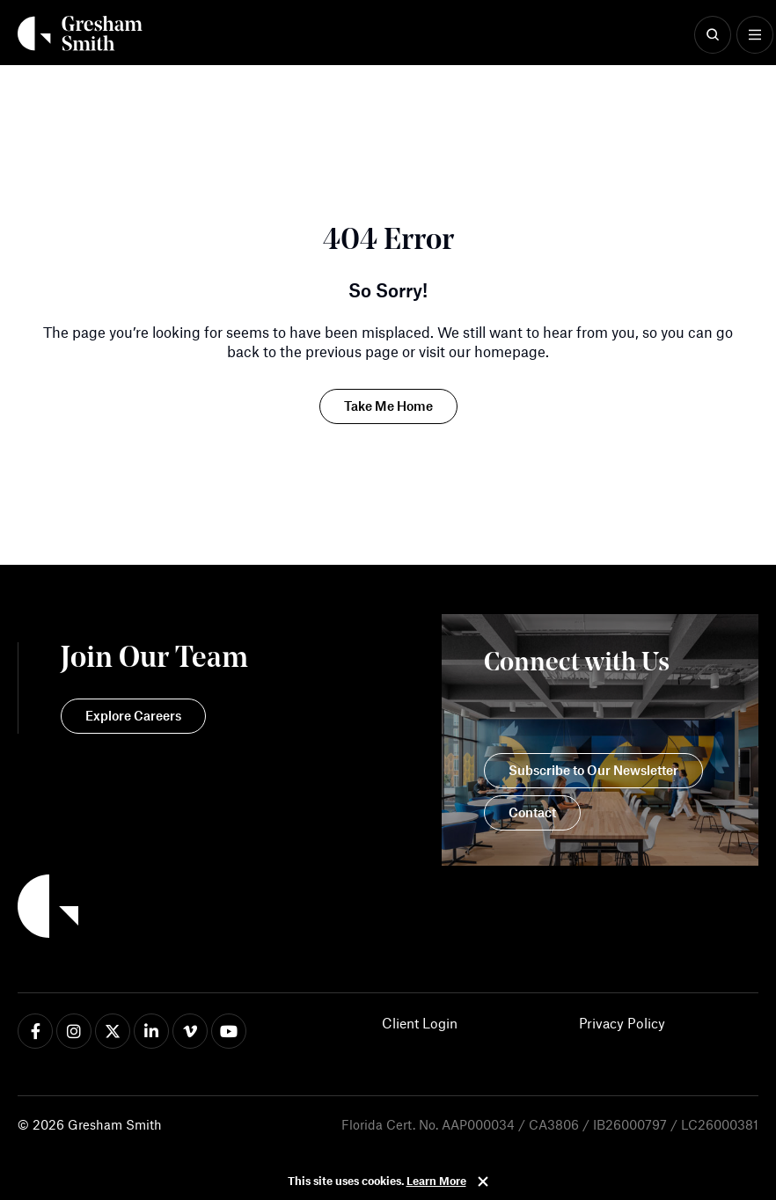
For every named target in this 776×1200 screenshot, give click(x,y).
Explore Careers (133, 715)
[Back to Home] (133, 908)
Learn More (436, 1181)
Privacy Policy (622, 1022)
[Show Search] (713, 35)
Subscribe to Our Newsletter (593, 770)
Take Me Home (388, 405)
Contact (532, 812)
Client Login (420, 1022)
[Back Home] (80, 33)
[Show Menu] (755, 35)
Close (483, 1181)
